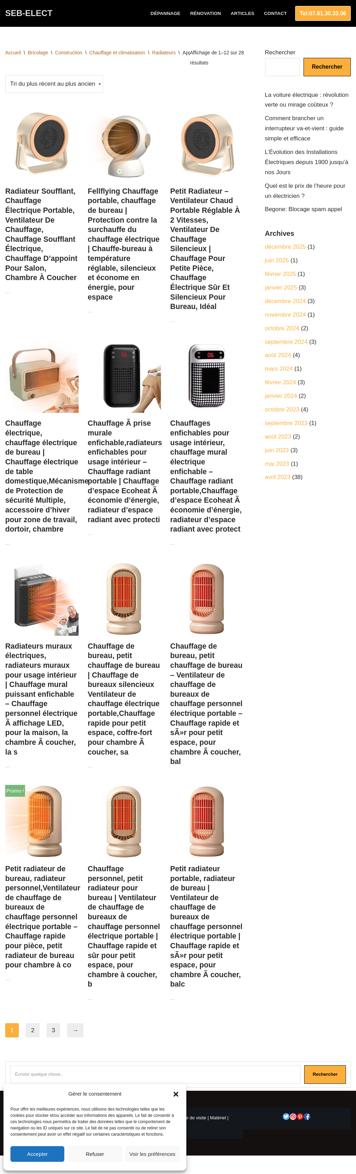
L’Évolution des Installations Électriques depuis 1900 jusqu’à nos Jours (306, 162)
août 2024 (278, 355)
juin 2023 (277, 450)
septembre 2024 (286, 342)
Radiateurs (164, 52)
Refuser (95, 1154)
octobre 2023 (282, 409)
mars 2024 (279, 368)
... (42, 200)
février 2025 (280, 274)
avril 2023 (278, 477)
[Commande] (54, 84)
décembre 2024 (285, 301)
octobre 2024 (282, 328)
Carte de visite (191, 1117)
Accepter (37, 1154)
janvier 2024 (281, 396)
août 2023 (278, 436)
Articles (242, 13)
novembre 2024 (285, 314)
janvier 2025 (281, 287)
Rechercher (280, 52)
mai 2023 (277, 464)
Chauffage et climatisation (117, 52)
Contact (275, 13)
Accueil (13, 52)
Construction (68, 52)
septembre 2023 (286, 423)
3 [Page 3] (53, 1030)
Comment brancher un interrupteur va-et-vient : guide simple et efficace (304, 128)
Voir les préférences (152, 1154)
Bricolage (38, 52)
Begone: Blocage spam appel (303, 209)
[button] (175, 1094)
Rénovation (205, 13)
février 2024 (280, 382)
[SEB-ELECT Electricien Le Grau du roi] (28, 13)
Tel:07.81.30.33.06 (323, 13)
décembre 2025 (285, 247)
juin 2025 (277, 260)
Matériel (218, 1117)
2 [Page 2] (32, 1030)
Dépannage (165, 13)
